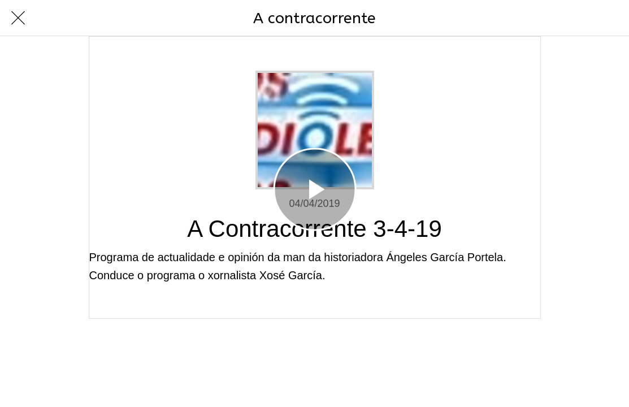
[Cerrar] (18, 18)
